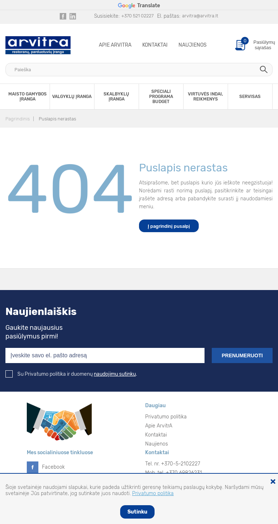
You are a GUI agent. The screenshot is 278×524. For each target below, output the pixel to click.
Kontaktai (155, 45)
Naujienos (192, 45)
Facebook (53, 467)
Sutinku (137, 512)
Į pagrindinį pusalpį (169, 226)
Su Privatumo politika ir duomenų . (71, 374)
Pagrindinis (17, 118)
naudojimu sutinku (115, 374)
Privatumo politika (166, 417)
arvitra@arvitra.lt (200, 15)
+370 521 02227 (137, 15)
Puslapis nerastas (57, 118)
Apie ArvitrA (115, 45)
